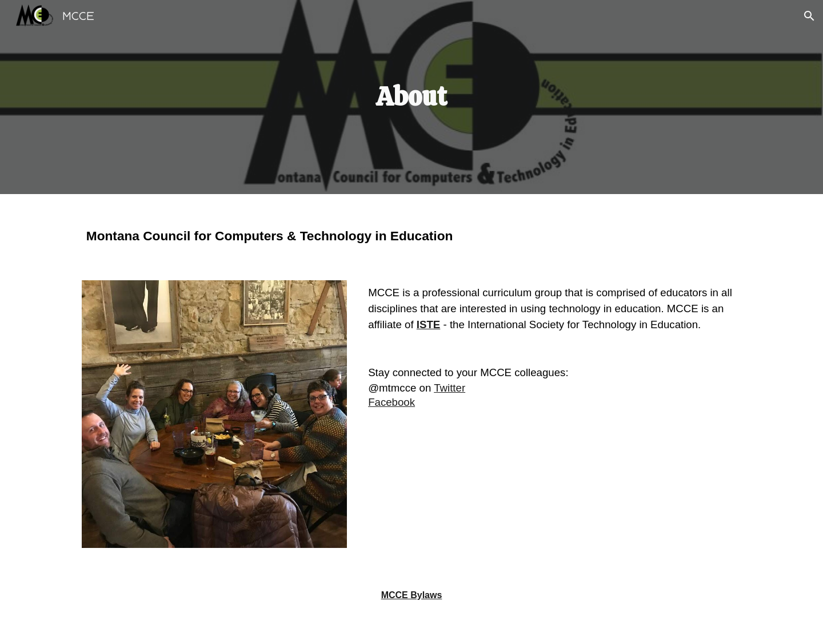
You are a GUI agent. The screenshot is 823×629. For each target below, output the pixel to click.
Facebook (391, 402)
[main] (411, 97)
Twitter (449, 388)
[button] (809, 16)
